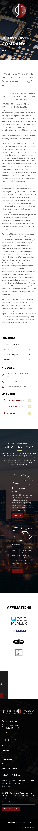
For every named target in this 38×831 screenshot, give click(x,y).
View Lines (17, 515)
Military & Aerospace (11, 355)
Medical (6, 349)
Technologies (7, 759)
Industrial (7, 360)
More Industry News (10, 809)
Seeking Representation (11, 768)
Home (4, 50)
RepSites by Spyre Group (27, 827)
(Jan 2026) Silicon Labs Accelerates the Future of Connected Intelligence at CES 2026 (18, 795)
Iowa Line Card (10, 413)
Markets (5, 755)
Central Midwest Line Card (14, 406)
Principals (5, 750)
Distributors (6, 764)
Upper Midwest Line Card (14, 400)
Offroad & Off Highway (11, 344)
